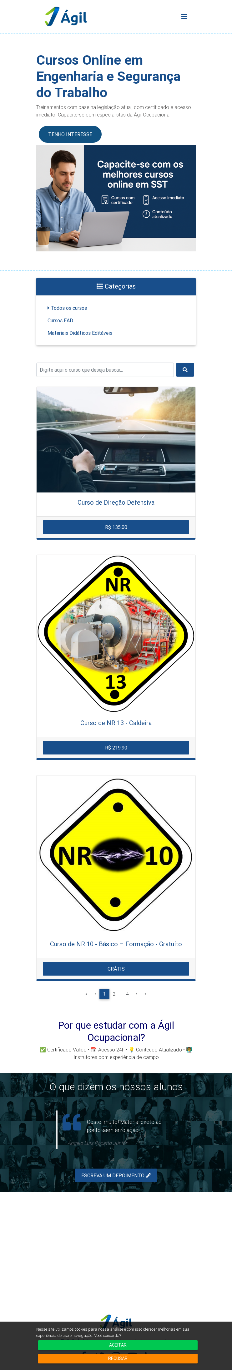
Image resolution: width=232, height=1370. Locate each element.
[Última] (145, 994)
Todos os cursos (67, 308)
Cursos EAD (60, 320)
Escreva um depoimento (116, 1175)
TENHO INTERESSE (70, 134)
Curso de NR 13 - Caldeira (116, 723)
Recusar (118, 1358)
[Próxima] (136, 994)
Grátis (116, 969)
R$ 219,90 (116, 747)
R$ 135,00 (116, 527)
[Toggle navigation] (184, 16)
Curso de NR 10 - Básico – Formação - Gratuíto (116, 944)
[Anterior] (95, 994)
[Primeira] (86, 994)
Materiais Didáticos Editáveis (80, 333)
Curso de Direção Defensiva (116, 502)
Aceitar (118, 1345)
